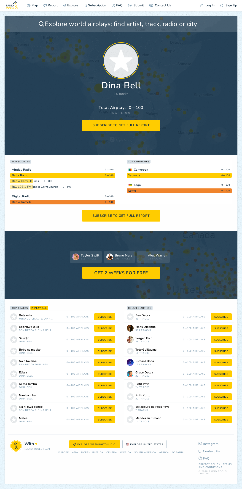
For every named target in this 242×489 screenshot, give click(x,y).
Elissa (23, 372)
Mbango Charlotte (29, 319)
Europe (63, 453)
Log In (207, 5)
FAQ (117, 5)
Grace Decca (144, 372)
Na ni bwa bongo (31, 407)
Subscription (95, 5)
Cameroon (141, 170)
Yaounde (134, 175)
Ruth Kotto (143, 395)
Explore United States (144, 444)
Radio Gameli (21, 202)
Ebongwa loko (29, 327)
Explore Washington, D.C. (94, 444)
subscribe (105, 317)
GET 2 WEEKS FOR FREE (121, 273)
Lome (132, 191)
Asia (75, 453)
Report (50, 5)
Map (32, 5)
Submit (136, 5)
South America (145, 453)
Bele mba (25, 315)
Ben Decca (26, 330)
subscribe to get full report (121, 125)
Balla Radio (20, 175)
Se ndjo (24, 338)
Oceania (178, 453)
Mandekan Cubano (148, 418)
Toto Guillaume (146, 350)
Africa (164, 453)
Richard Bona (144, 361)
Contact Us (160, 5)
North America (92, 453)
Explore (70, 5)
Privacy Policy (209, 464)
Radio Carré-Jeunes (25, 181)
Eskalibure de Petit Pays (152, 407)
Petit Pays (142, 384)
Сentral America (118, 453)
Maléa (23, 418)
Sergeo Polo (143, 338)
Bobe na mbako (29, 350)
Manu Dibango (145, 327)
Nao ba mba (27, 395)
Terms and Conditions (215, 466)
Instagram (208, 444)
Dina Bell (49, 319)
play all (39, 308)
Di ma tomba (28, 384)
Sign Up (228, 5)
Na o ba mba (28, 361)
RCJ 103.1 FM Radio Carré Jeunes (35, 187)
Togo (137, 185)
